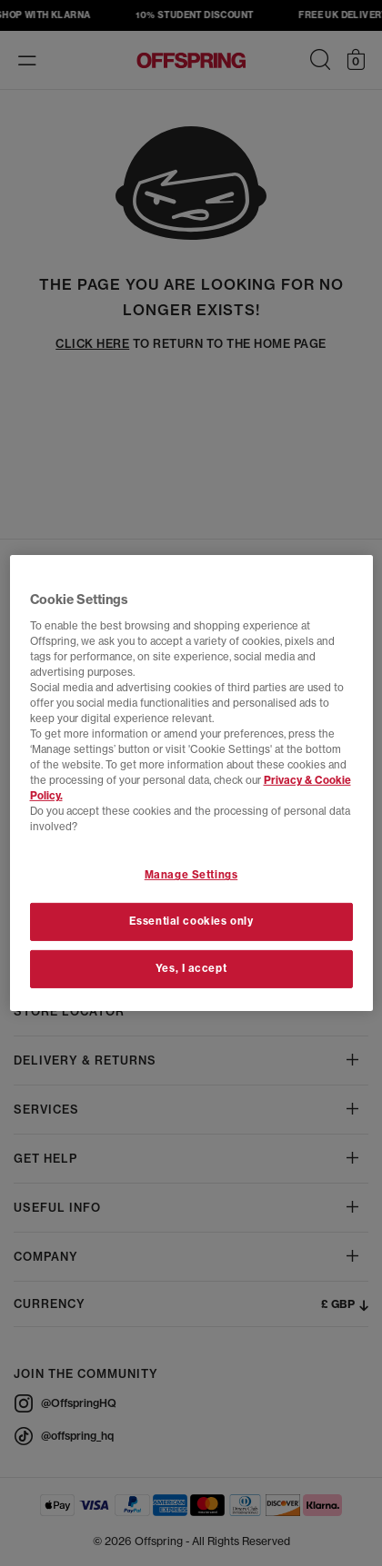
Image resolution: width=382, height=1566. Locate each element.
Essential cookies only (191, 921)
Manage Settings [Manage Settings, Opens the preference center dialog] (191, 874)
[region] (191, 783)
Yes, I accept (191, 968)
